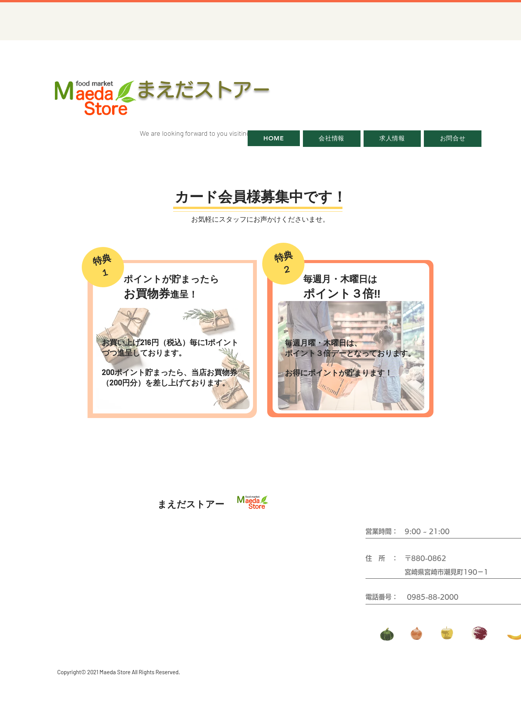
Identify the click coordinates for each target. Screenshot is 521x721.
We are (150, 133)
